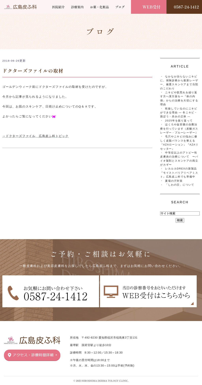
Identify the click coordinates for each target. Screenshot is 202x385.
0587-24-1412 (186, 7)
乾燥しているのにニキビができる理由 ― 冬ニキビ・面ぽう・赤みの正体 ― (178, 112)
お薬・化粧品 (99, 7)
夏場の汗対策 (174, 180)
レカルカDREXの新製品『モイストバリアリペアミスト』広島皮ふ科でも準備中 (179, 172)
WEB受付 (152, 7)
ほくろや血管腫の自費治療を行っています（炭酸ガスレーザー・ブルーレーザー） (179, 128)
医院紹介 (58, 7)
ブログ (120, 7)
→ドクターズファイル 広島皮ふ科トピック (35, 136)
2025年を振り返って (179, 120)
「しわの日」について (179, 184)
